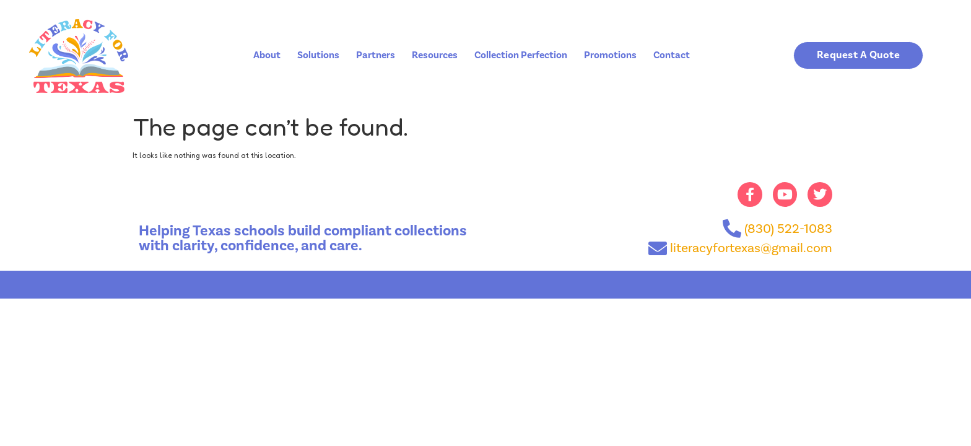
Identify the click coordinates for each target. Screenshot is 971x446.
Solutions (318, 55)
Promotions (610, 55)
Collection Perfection (520, 55)
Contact (671, 55)
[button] (858, 55)
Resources (435, 55)
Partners (375, 55)
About (267, 55)
